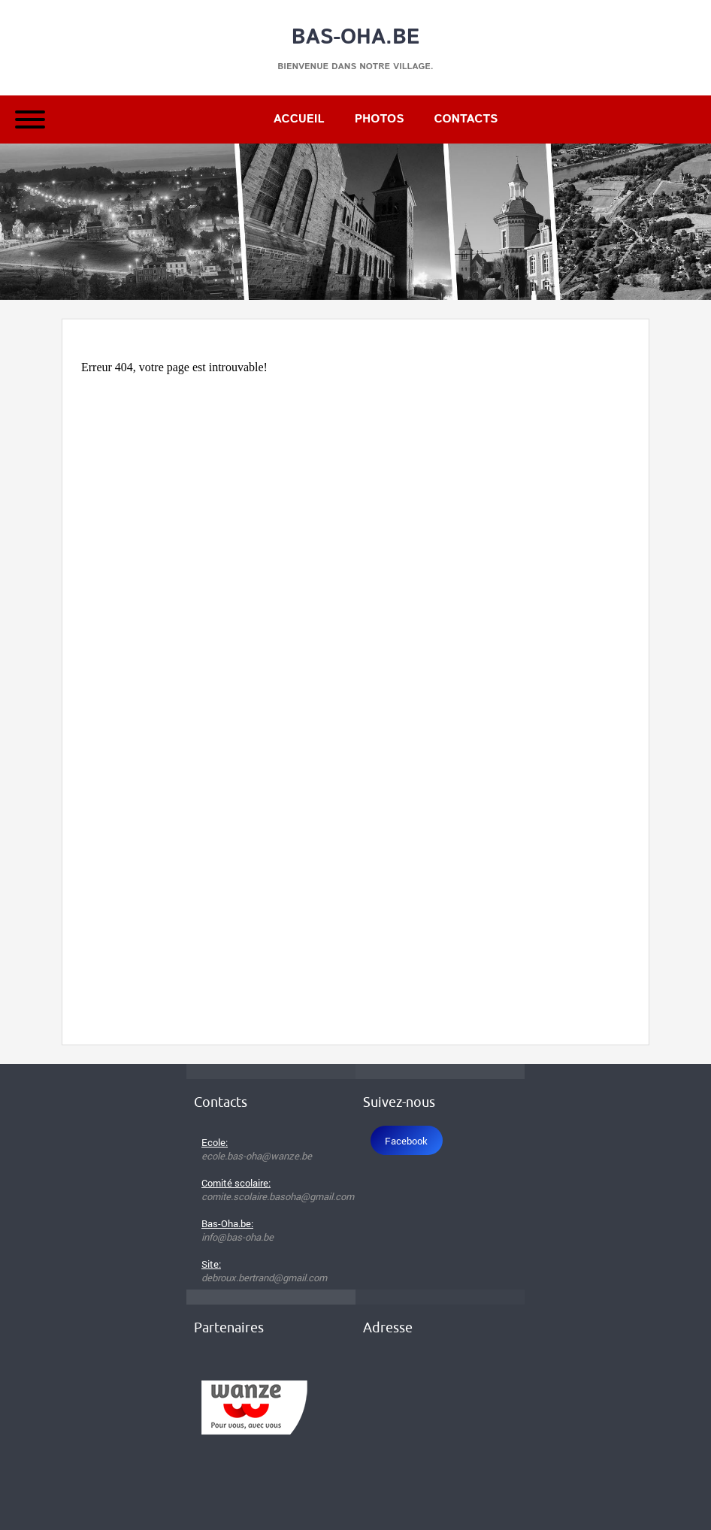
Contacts (466, 119)
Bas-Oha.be (356, 38)
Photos (379, 119)
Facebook (406, 1141)
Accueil (299, 119)
